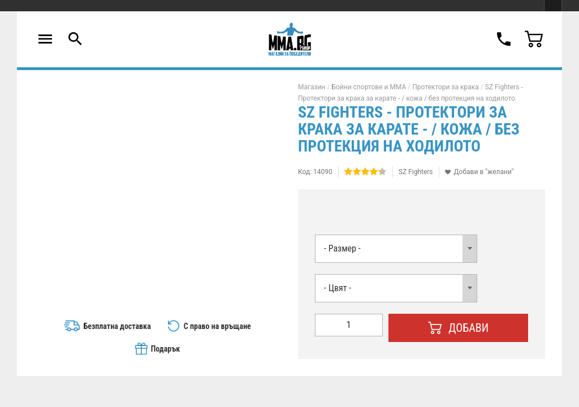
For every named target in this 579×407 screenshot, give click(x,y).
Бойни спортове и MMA (368, 87)
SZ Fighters (416, 172)
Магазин (312, 87)
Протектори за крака (445, 87)
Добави (458, 328)
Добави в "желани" (484, 172)
